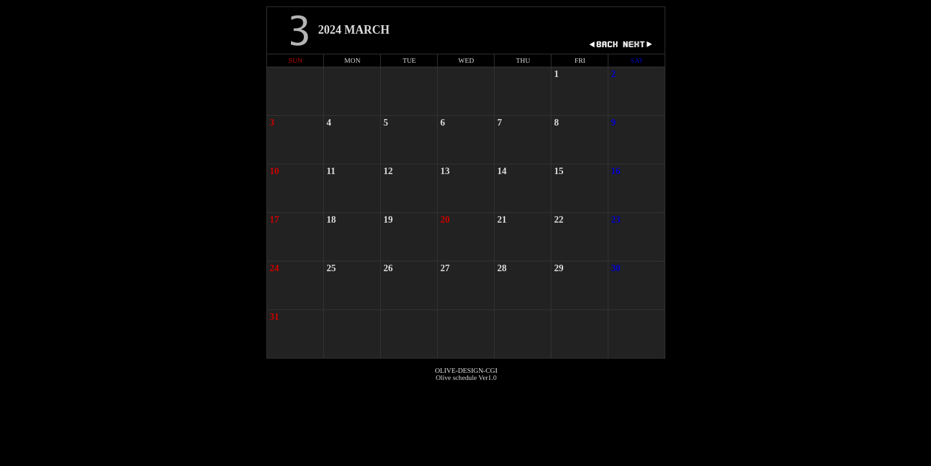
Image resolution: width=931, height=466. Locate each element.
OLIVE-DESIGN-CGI (466, 370)
